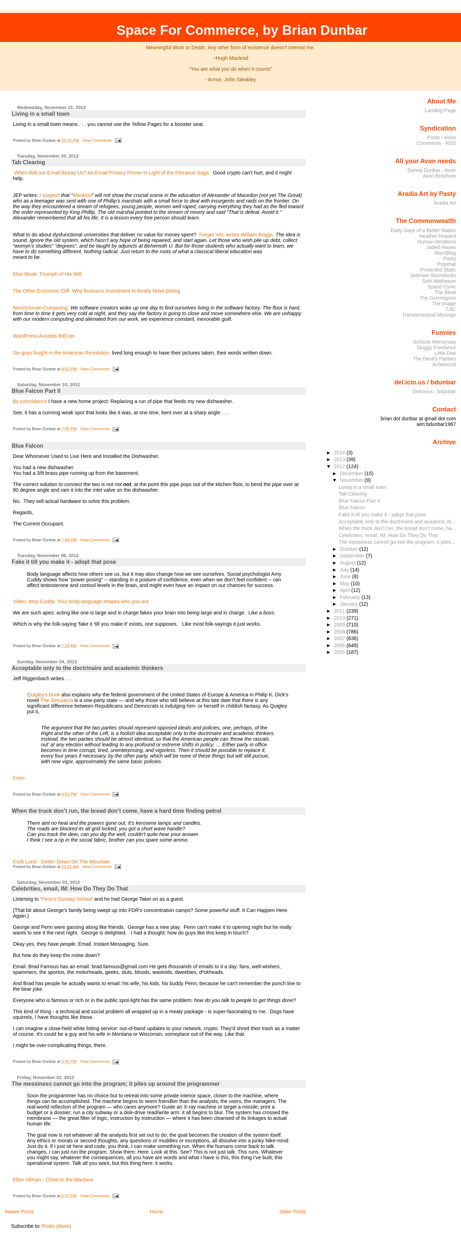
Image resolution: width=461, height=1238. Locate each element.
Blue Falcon (27, 446)
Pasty (449, 258)
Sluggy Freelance (436, 347)
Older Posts (292, 1211)
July (345, 570)
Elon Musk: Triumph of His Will (47, 274)
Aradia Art (445, 203)
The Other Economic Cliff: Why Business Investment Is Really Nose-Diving (96, 291)
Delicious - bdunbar (434, 391)
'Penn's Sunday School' (66, 899)
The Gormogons (437, 298)
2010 (340, 618)
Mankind (82, 195)
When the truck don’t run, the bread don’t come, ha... (397, 528)
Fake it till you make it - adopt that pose (64, 562)
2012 (340, 466)
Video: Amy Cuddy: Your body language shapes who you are (81, 601)
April (346, 590)
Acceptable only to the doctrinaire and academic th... (397, 521)
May (345, 583)
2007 (340, 638)
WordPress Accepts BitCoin (44, 336)
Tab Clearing (28, 162)
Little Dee (445, 353)
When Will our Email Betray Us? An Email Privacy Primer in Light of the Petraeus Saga (111, 173)
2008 (340, 631)
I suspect (49, 195)
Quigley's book (43, 694)
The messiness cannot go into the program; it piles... (397, 542)
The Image (444, 303)
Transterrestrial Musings (429, 315)
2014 (340, 452)
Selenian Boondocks (433, 275)
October (349, 549)
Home (156, 1211)
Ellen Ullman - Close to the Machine (53, 1179)
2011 (340, 611)
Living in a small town (40, 114)
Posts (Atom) (56, 1226)
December (352, 473)
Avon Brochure (439, 176)
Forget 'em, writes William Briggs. (236, 234)
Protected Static (438, 270)
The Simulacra (57, 700)
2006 (340, 645)
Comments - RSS (436, 143)
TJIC (450, 309)
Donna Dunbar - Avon (432, 170)
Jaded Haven (441, 247)
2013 (340, 459)
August (348, 563)
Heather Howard (437, 236)
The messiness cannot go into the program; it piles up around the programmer (116, 1084)
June (346, 576)
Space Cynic (442, 286)
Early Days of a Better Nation (423, 230)
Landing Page (440, 110)
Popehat (446, 264)
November (352, 480)
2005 (340, 652)
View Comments (97, 140)
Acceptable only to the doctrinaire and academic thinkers (87, 668)
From (19, 778)
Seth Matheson (439, 281)
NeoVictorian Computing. (41, 308)
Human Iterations (436, 241)
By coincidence (30, 401)
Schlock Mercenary (434, 342)
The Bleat (445, 292)
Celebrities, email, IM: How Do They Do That (70, 889)
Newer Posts (19, 1211)
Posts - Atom (441, 137)
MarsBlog (445, 253)
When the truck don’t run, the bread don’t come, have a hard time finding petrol (116, 811)
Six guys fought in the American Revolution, (61, 353)
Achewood (444, 364)
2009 (340, 624)
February (350, 597)
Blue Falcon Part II (36, 391)
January (349, 604)
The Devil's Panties (434, 359)
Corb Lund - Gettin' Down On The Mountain (61, 861)
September (353, 556)
